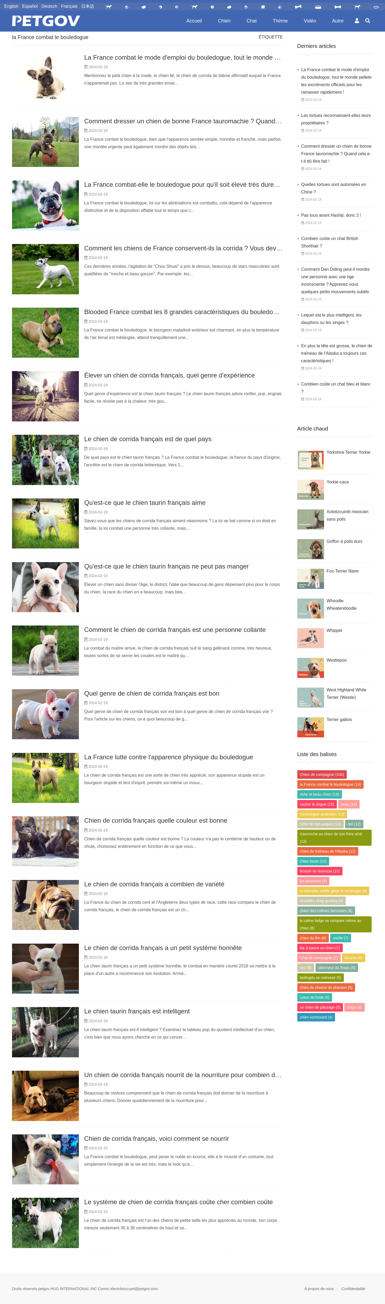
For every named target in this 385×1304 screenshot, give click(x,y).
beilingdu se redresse (320, 977)
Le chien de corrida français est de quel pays (147, 439)
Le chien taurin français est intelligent (137, 1011)
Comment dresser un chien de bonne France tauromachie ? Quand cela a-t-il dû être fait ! (211, 121)
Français (69, 6)
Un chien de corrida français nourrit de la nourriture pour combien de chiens (191, 1074)
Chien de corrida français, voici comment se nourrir (156, 1138)
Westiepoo (337, 660)
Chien (224, 21)
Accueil (194, 21)
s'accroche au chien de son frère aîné (331, 838)
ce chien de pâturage (320, 1007)
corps (354, 1007)
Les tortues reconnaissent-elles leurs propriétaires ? (336, 119)
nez (306, 968)
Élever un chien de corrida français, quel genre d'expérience (169, 375)
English (11, 6)
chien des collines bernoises (326, 911)
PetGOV (46, 21)
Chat (252, 21)
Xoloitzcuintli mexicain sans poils (348, 515)
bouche (354, 958)
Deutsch (49, 6)
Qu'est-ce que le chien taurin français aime (145, 502)
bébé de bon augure (320, 824)
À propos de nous (319, 1289)
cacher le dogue (317, 804)
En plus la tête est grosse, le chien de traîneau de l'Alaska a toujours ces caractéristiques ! (336, 353)
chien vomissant (316, 1017)
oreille (340, 938)
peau (349, 804)
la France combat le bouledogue (50, 37)
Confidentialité (353, 1289)
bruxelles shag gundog (321, 901)
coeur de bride (315, 997)
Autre (338, 21)
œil (354, 824)
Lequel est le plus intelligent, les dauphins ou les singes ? (331, 319)
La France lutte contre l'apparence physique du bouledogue (168, 757)
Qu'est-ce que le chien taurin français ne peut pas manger (166, 566)
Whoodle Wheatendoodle (342, 604)
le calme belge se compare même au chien (330, 924)
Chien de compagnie (322, 774)
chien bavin (313, 861)
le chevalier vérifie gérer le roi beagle (333, 891)
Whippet (334, 630)
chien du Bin (313, 938)
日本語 (87, 6)
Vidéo (310, 21)
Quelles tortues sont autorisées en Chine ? (333, 188)
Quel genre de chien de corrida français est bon (152, 693)
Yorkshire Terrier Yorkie (349, 452)
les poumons (313, 881)
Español (30, 6)
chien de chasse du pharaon (326, 987)
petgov (43, 1289)
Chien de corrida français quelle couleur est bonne (155, 820)
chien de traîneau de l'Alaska (328, 851)
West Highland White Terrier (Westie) (347, 694)
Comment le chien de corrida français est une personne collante (175, 629)
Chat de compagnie (319, 958)
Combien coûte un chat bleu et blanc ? (336, 388)
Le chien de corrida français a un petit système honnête (163, 947)
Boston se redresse (320, 871)
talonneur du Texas (336, 968)
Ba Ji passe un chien (320, 948)
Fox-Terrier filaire (343, 571)
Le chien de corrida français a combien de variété (154, 884)
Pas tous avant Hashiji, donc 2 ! (331, 215)
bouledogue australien (322, 814)
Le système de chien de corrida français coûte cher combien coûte (178, 1202)
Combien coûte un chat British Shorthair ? (329, 242)
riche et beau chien (319, 794)
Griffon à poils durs (345, 541)
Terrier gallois (339, 719)
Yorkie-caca (338, 482)
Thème (280, 21)
